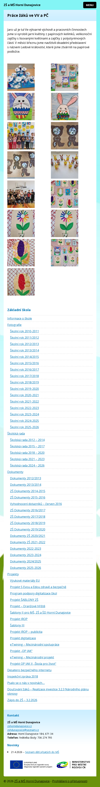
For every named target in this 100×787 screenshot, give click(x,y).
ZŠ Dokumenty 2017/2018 (27, 517)
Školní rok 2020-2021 (24, 395)
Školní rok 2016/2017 (24, 370)
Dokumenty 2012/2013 (25, 478)
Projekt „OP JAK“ (21, 651)
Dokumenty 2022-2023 (25, 549)
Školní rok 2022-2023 (24, 408)
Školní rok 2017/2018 (24, 376)
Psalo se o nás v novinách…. (26, 683)
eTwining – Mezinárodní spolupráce (34, 644)
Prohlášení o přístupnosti (69, 781)
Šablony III (17, 625)
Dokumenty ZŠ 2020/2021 (27, 536)
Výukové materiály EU (25, 581)
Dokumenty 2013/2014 (25, 485)
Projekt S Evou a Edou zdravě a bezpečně (38, 587)
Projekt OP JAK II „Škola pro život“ (33, 664)
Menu (90, 5)
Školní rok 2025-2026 (24, 427)
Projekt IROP (19, 619)
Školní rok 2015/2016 (24, 363)
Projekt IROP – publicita (26, 632)
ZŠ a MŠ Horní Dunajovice (22, 5)
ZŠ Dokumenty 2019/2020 (27, 529)
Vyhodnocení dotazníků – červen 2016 (36, 504)
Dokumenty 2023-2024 (25, 555)
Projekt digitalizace (23, 638)
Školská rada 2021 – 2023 (27, 459)
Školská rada (16, 433)
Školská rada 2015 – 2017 (27, 446)
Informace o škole (19, 318)
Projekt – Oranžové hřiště (27, 606)
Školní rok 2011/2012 (24, 338)
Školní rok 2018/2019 (24, 382)
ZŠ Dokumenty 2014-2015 (27, 491)
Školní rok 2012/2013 (24, 344)
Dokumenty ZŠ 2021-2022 (27, 542)
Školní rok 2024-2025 (24, 421)
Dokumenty (15, 472)
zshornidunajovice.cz (19, 726)
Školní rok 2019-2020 (24, 389)
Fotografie (14, 325)
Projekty (13, 574)
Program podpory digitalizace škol (33, 593)
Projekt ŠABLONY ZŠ (24, 600)
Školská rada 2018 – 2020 (27, 453)
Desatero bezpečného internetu (29, 670)
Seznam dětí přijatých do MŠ (42, 752)
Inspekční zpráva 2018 (22, 676)
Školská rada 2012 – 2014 (27, 440)
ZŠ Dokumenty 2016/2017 (27, 510)
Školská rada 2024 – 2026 (27, 465)
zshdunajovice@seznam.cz (23, 730)
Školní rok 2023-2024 (24, 414)
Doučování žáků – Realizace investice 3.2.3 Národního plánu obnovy (48, 691)
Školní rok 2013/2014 (24, 350)
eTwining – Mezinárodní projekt (32, 657)
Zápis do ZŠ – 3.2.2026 (22, 700)
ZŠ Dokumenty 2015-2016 (27, 497)
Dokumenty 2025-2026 (25, 568)
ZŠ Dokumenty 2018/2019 (27, 523)
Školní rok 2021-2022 (24, 402)
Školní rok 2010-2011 (24, 331)
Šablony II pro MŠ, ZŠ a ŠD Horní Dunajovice (40, 613)
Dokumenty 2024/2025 (25, 561)
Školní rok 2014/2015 (24, 357)
